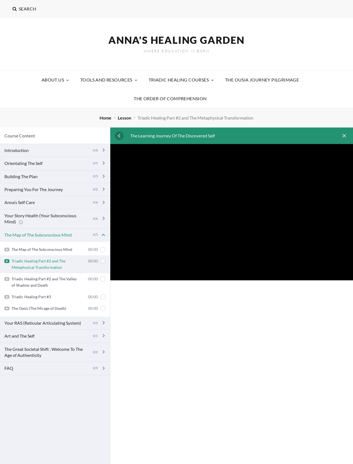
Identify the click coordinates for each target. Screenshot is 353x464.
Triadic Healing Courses (182, 79)
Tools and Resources (109, 79)
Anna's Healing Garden (176, 40)
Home (106, 117)
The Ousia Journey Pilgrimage (262, 79)
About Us (56, 79)
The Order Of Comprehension (170, 98)
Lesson (125, 117)
